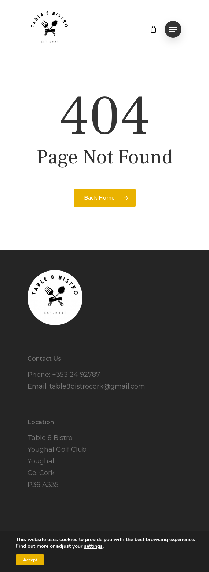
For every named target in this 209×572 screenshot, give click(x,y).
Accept (30, 560)
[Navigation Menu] (173, 29)
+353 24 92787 (76, 375)
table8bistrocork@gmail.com (97, 386)
